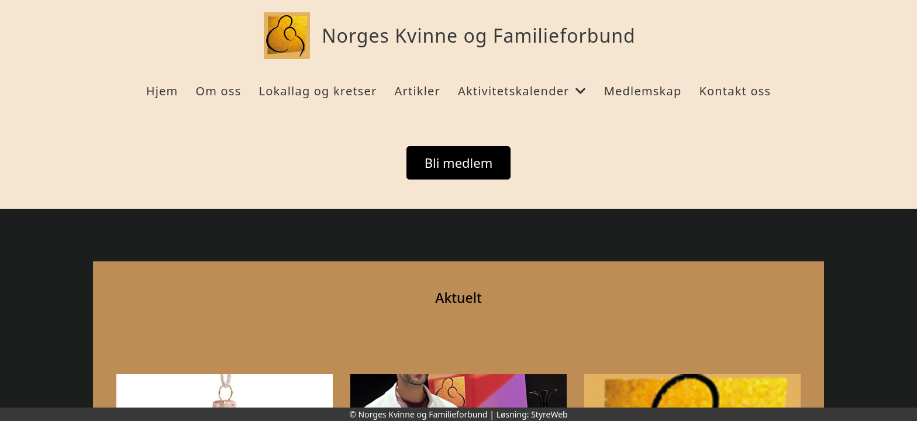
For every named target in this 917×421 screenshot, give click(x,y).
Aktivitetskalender (522, 91)
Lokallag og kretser (317, 91)
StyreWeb (549, 414)
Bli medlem (459, 162)
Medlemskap (643, 91)
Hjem (162, 91)
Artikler (417, 91)
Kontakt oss (735, 91)
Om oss (218, 91)
